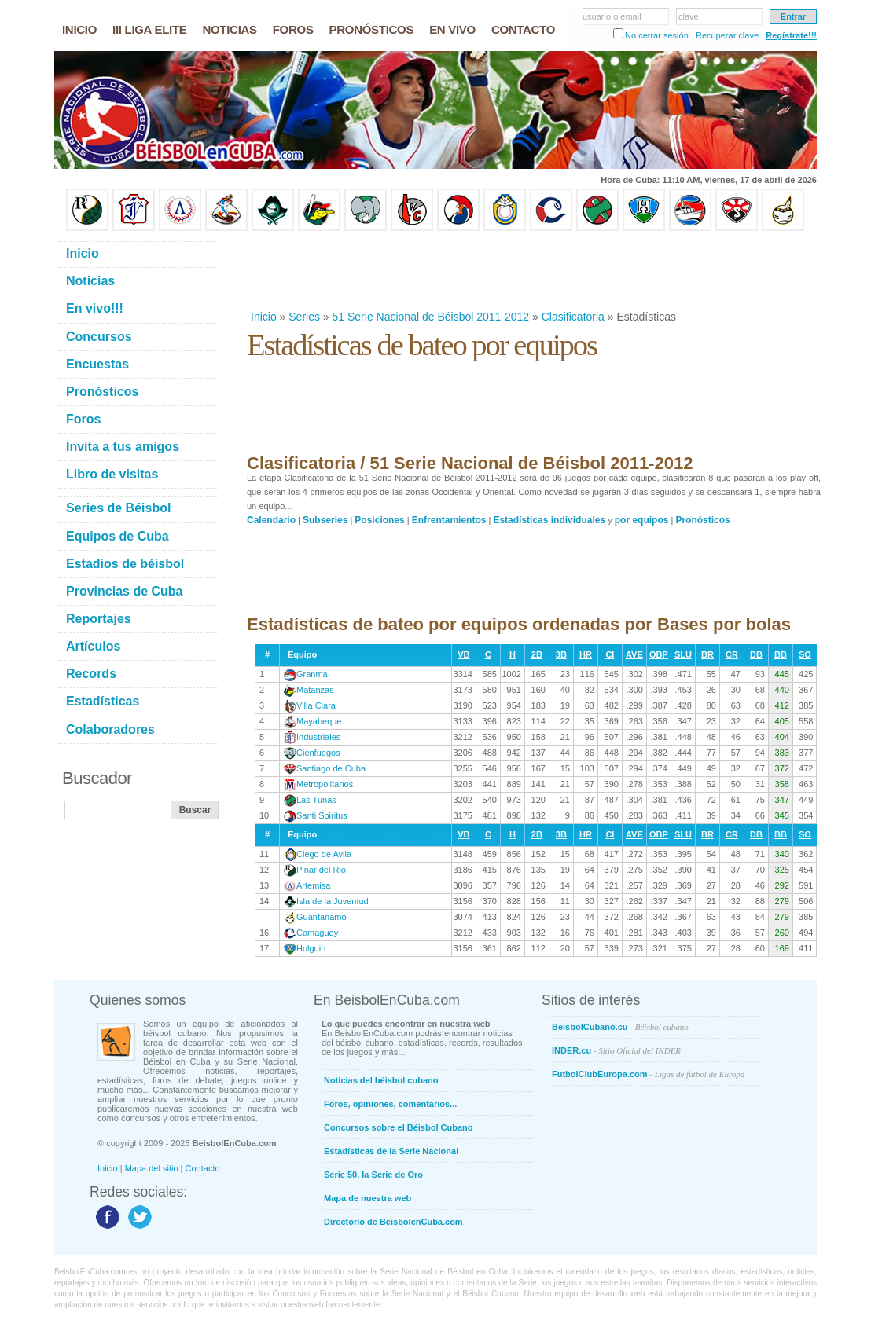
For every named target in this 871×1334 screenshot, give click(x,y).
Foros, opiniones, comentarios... (390, 1104)
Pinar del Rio (321, 869)
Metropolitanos (324, 784)
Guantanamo (321, 917)
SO (805, 654)
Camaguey (317, 932)
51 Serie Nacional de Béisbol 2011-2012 (431, 316)
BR (707, 654)
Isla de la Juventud (332, 901)
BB (780, 654)
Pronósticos (702, 520)
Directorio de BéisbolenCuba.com (393, 1221)
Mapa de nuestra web (367, 1198)
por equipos (642, 520)
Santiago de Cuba (331, 768)
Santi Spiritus (321, 815)
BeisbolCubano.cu (620, 1027)
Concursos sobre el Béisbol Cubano (398, 1127)
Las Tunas (316, 799)
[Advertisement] (533, 270)
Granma (312, 674)
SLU (683, 654)
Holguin (310, 948)
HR (585, 654)
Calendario (271, 520)
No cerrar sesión (657, 35)
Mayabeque (319, 721)
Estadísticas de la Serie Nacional (391, 1151)
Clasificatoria (573, 316)
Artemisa (313, 885)
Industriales (318, 737)
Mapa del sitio (151, 1168)
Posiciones (379, 520)
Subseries (325, 520)
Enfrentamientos (449, 520)
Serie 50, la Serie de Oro (373, 1174)
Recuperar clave (727, 35)
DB (756, 654)
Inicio (264, 316)
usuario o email (612, 16)
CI (609, 654)
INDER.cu (616, 1050)
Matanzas (315, 689)
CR (732, 654)
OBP (658, 654)
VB (463, 654)
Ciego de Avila (323, 854)
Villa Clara (316, 705)
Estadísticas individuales (549, 520)
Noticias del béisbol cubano (381, 1080)
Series (304, 316)
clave (688, 16)
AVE (634, 654)
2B (536, 654)
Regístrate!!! (791, 35)
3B (561, 654)
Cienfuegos (318, 752)
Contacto (203, 1168)
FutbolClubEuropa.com (648, 1074)
